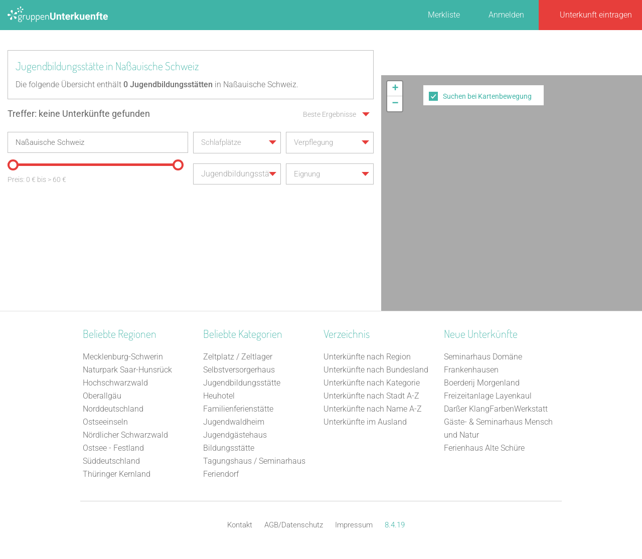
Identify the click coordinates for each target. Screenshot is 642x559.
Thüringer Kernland (116, 474)
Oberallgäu (102, 396)
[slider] (13, 164)
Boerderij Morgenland (482, 383)
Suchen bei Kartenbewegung (487, 96)
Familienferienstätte (238, 409)
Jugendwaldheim (233, 422)
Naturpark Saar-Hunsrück (127, 370)
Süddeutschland (111, 461)
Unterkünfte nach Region (367, 356)
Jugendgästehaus (235, 435)
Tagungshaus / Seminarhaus (254, 461)
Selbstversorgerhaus (239, 370)
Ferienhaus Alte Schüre (484, 448)
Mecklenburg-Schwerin (123, 356)
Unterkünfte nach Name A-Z (373, 409)
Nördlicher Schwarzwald (125, 435)
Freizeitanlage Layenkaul (488, 396)
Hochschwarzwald (115, 383)
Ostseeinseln (105, 422)
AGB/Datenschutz (293, 524)
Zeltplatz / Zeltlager (237, 356)
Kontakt (239, 524)
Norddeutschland (113, 409)
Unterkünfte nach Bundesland (376, 370)
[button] (394, 88)
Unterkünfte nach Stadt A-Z (371, 396)
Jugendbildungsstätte (241, 383)
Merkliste (444, 15)
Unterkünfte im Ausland (365, 422)
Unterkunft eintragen (596, 15)
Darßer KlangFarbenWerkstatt (496, 409)
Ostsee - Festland (113, 448)
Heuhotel (219, 396)
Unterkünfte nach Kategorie (372, 383)
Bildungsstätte (228, 448)
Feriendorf (221, 474)
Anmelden (506, 15)
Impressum (354, 524)
